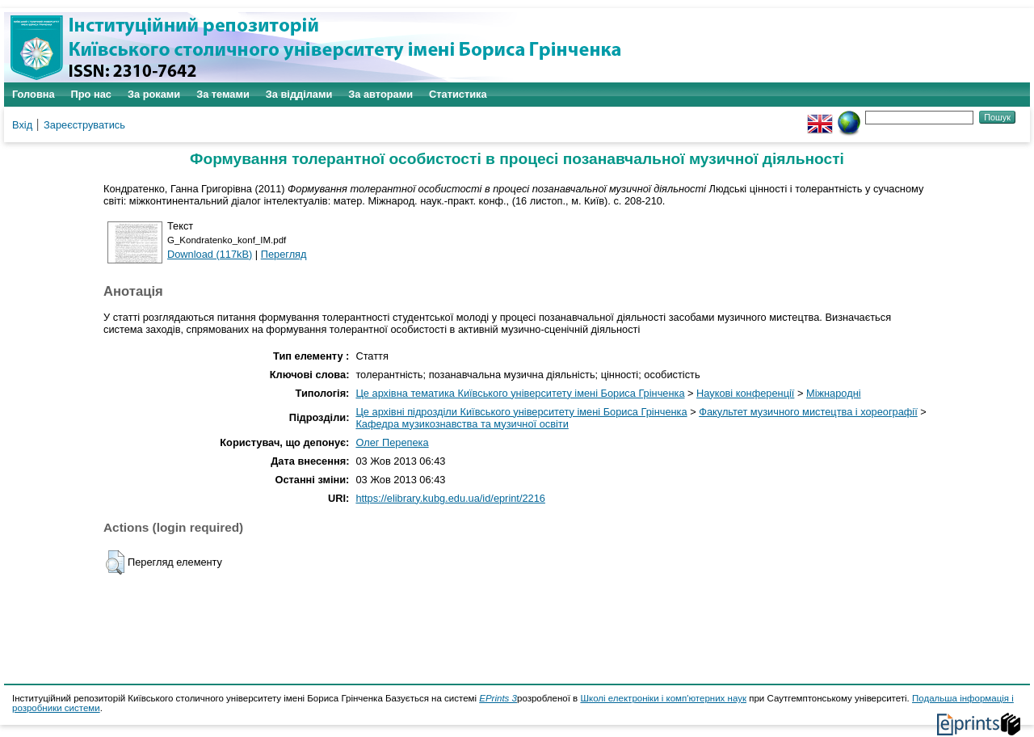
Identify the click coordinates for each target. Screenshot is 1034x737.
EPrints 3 (498, 698)
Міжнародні (833, 393)
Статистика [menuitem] (458, 94)
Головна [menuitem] (33, 94)
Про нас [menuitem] (91, 94)
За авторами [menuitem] (380, 94)
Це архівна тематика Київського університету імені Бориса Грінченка (519, 393)
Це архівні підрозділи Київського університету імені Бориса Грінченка (521, 412)
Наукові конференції (745, 393)
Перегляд (284, 254)
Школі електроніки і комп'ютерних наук (663, 698)
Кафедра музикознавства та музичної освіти (461, 424)
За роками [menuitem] (154, 94)
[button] (115, 562)
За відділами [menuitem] (299, 94)
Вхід (22, 125)
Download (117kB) (209, 254)
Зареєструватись (84, 125)
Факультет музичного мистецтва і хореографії (808, 412)
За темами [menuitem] (223, 94)
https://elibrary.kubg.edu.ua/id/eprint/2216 (450, 498)
